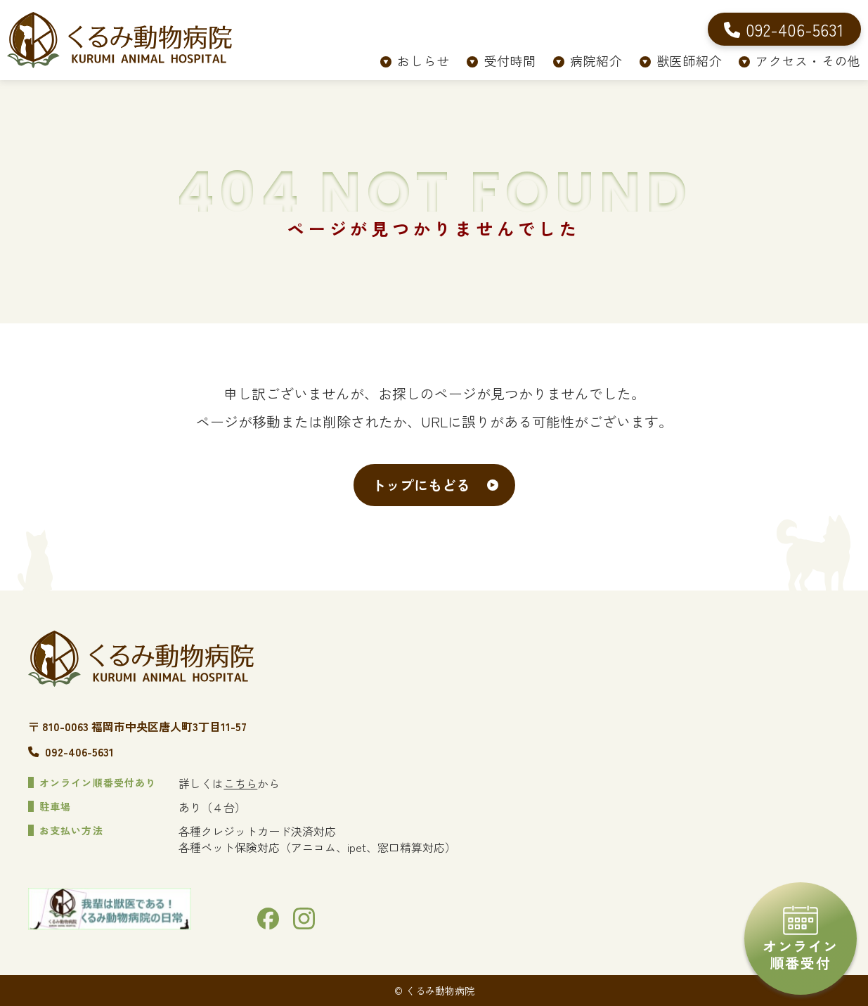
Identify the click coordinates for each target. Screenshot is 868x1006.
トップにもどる (421, 485)
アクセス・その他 (808, 60)
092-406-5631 (79, 751)
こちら (240, 783)
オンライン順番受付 (800, 939)
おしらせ (423, 60)
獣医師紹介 (689, 60)
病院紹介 (596, 60)
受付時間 (510, 60)
